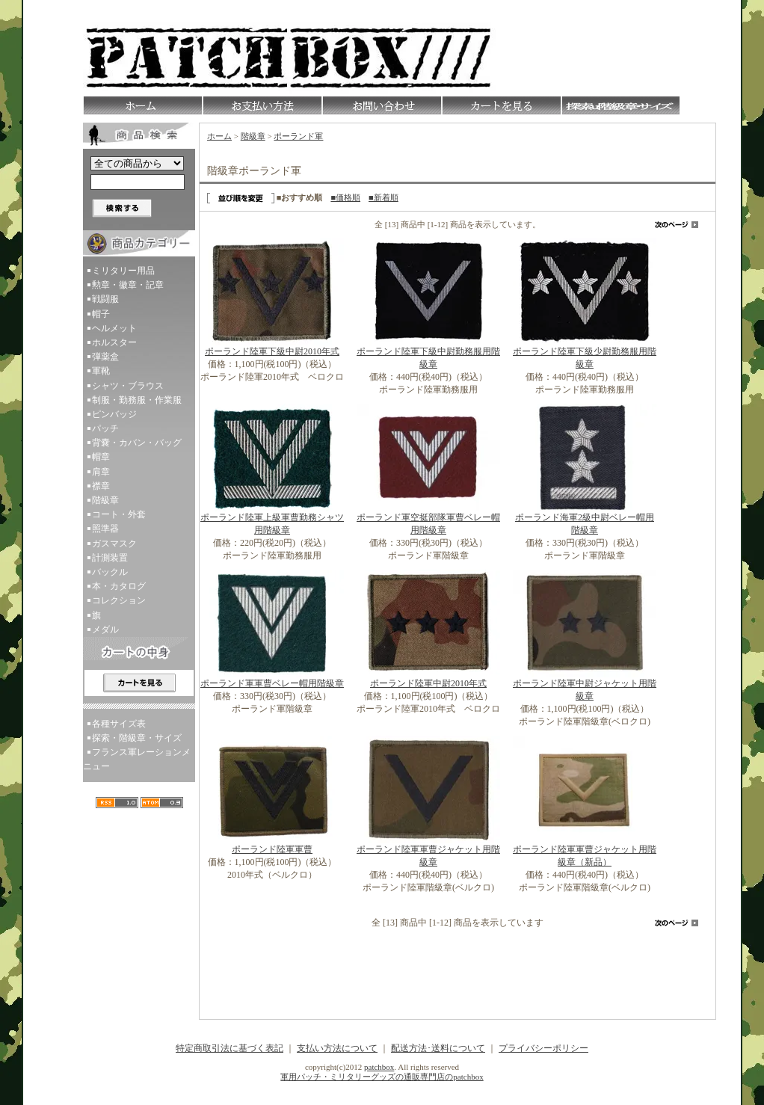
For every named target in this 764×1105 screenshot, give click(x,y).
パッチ (105, 428)
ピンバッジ (114, 414)
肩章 (101, 472)
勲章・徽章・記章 (128, 285)
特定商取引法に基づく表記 (229, 1048)
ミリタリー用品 (123, 270)
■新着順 (383, 197)
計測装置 (110, 557)
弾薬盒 (105, 356)
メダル (105, 629)
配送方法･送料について (438, 1048)
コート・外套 (119, 514)
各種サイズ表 (119, 723)
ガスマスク (114, 543)
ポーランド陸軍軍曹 (272, 849)
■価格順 (345, 197)
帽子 (101, 314)
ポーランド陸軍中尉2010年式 (428, 683)
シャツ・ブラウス (128, 386)
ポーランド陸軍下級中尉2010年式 (272, 351)
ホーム (219, 136)
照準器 (105, 528)
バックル (110, 572)
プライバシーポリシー (543, 1048)
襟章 (101, 486)
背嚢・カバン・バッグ (137, 442)
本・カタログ (119, 586)
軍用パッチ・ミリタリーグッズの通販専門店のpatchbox (381, 1076)
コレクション (119, 600)
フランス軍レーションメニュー (137, 759)
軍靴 (101, 371)
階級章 (105, 500)
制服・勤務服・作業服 (137, 400)
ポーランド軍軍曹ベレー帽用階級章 (272, 683)
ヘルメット (114, 328)
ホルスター (114, 342)
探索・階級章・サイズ (137, 738)
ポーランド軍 (298, 136)
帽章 (101, 457)
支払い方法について (337, 1048)
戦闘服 (105, 299)
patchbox (379, 1066)
